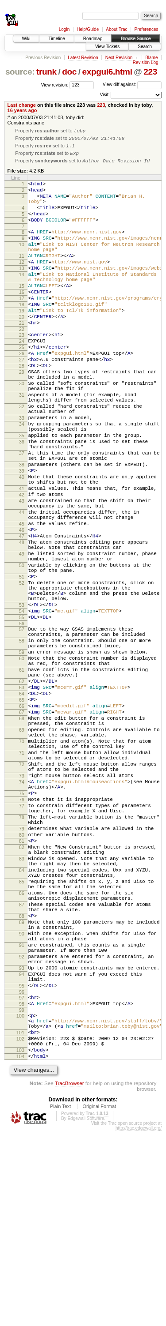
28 (21, 407)
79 (21, 973)
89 (21, 1088)
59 (21, 757)
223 (150, 71)
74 (21, 916)
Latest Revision (83, 57)
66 (21, 823)
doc (69, 71)
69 (21, 852)
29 (21, 414)
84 (21, 1024)
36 (21, 500)
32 (21, 457)
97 (21, 1179)
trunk (46, 71)
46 (21, 608)
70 (21, 866)
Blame (151, 57)
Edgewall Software (85, 1313)
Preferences (146, 29)
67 (21, 830)
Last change (22, 105)
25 (21, 384)
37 (21, 514)
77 (21, 945)
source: (20, 71)
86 (21, 1052)
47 (21, 616)
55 (21, 715)
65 (21, 815)
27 (21, 399)
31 (21, 443)
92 (21, 1130)
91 (21, 1116)
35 (21, 493)
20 (21, 349)
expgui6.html (107, 71)
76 (21, 937)
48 (21, 623)
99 (21, 1194)
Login (64, 29)
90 (21, 1102)
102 (20, 1228)
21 (21, 356)
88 (21, 1080)
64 (21, 808)
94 (21, 1152)
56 (21, 723)
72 (21, 894)
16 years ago (22, 110)
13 (21, 290)
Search (145, 46)
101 (20, 1221)
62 (21, 793)
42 (21, 565)
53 (21, 700)
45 (21, 601)
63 (21, 800)
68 (21, 838)
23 (21, 369)
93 (21, 1144)
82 (21, 996)
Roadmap (92, 38)
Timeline (56, 38)
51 (21, 666)
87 (21, 1066)
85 (21, 1038)
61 (21, 778)
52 (21, 673)
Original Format (99, 1301)
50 (21, 651)
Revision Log (145, 62)
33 (21, 471)
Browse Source (135, 38)
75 (21, 930)
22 (21, 364)
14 (21, 297)
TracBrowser (69, 1278)
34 (21, 478)
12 (21, 282)
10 (21, 260)
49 (21, 637)
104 (20, 1250)
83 (21, 1010)
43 (21, 572)
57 (21, 729)
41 (21, 557)
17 (21, 326)
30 (21, 429)
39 (21, 536)
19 (21, 341)
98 (21, 1187)
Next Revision (119, 57)
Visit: (105, 94)
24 (21, 377)
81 (21, 988)
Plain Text (60, 1301)
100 (20, 1200)
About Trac (116, 29)
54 (21, 708)
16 (21, 319)
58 (21, 743)
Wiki (26, 38)
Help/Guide (88, 29)
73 (21, 908)
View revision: (55, 84)
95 (21, 1166)
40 (21, 543)
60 (21, 764)
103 (20, 1242)
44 (21, 587)
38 (21, 528)
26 (21, 392)
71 (21, 880)
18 (21, 334)
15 (21, 311)
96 (21, 1173)
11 (21, 275)
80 (21, 981)
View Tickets (107, 46)
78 (21, 959)
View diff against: (132, 84)
